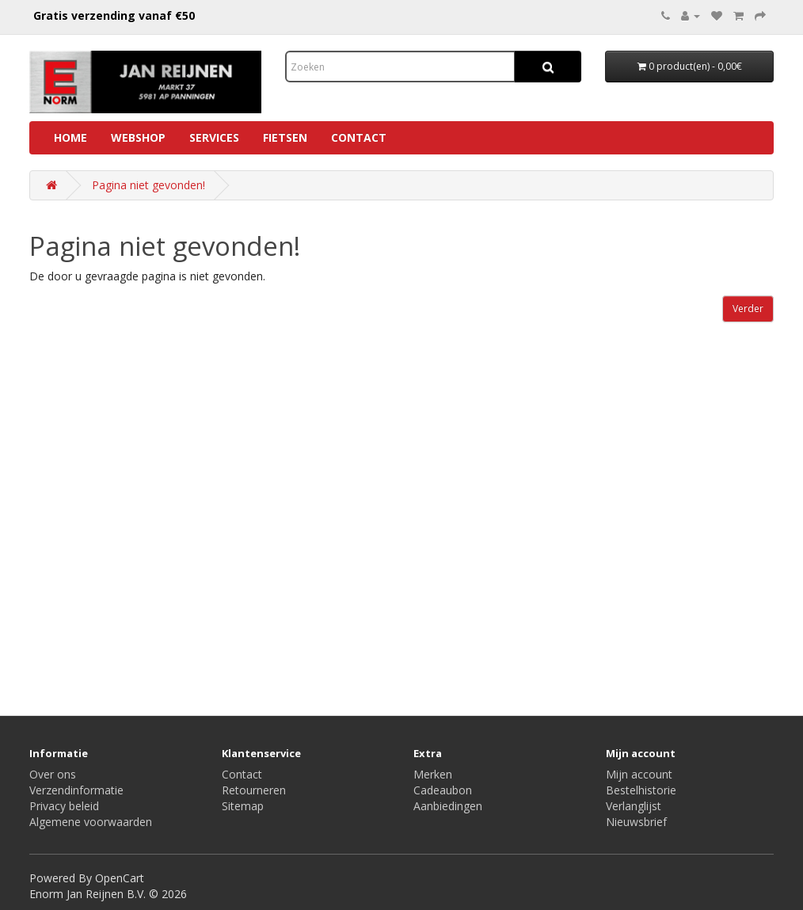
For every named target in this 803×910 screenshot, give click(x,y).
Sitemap (243, 805)
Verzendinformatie (76, 790)
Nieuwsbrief (636, 821)
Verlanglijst (633, 805)
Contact (358, 137)
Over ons (52, 774)
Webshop (138, 137)
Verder (748, 308)
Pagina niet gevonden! (148, 184)
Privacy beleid (64, 805)
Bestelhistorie (641, 790)
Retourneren (254, 790)
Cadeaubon (442, 790)
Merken (432, 774)
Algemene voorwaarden (90, 821)
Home (70, 137)
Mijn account (639, 774)
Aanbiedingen (447, 805)
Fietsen (285, 137)
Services (214, 137)
